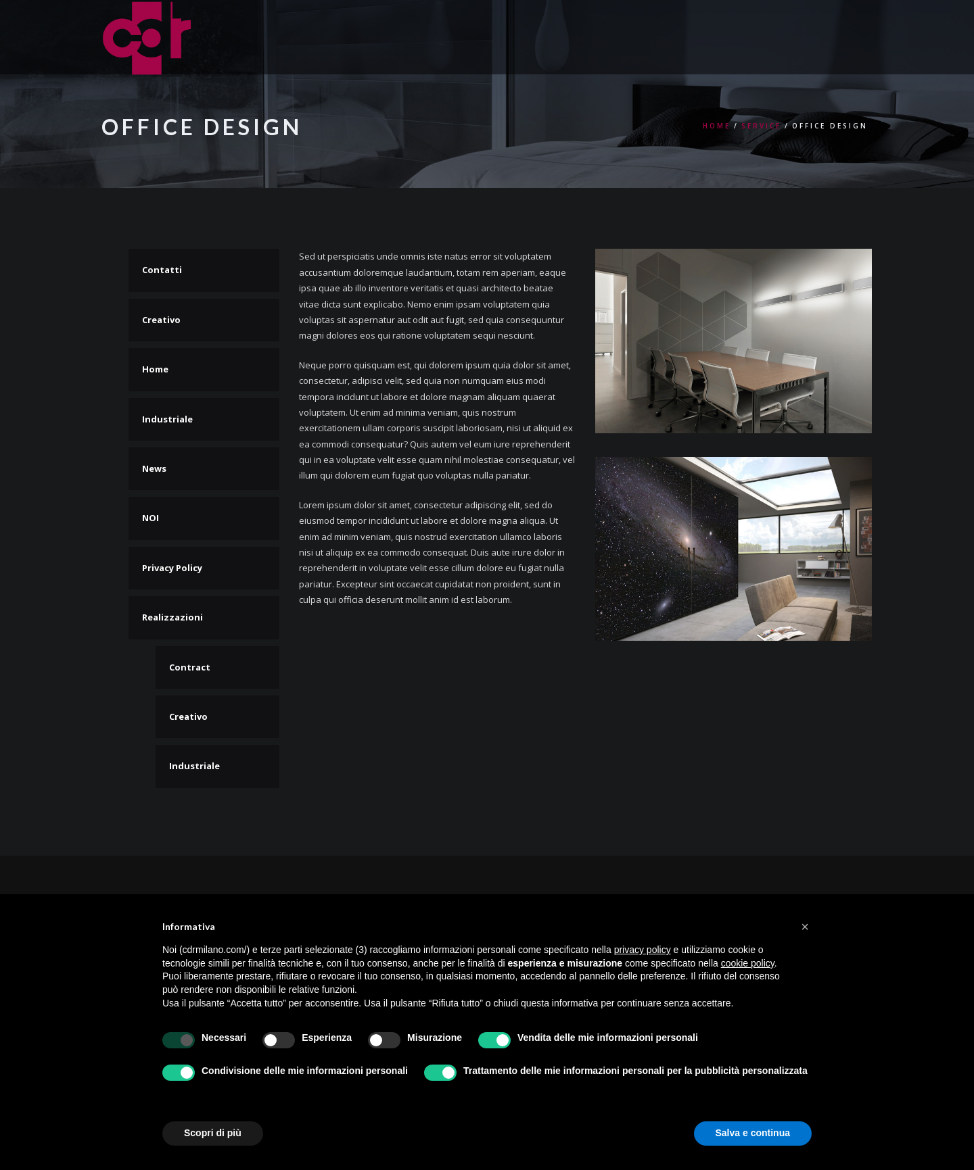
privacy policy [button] (642, 949)
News (154, 468)
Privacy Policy (172, 568)
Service (761, 125)
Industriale (167, 419)
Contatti (162, 270)
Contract (189, 667)
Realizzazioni (172, 617)
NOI (150, 518)
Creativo (161, 320)
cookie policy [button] (747, 963)
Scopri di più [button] (212, 1132)
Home (716, 125)
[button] (805, 926)
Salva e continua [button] (753, 1132)
